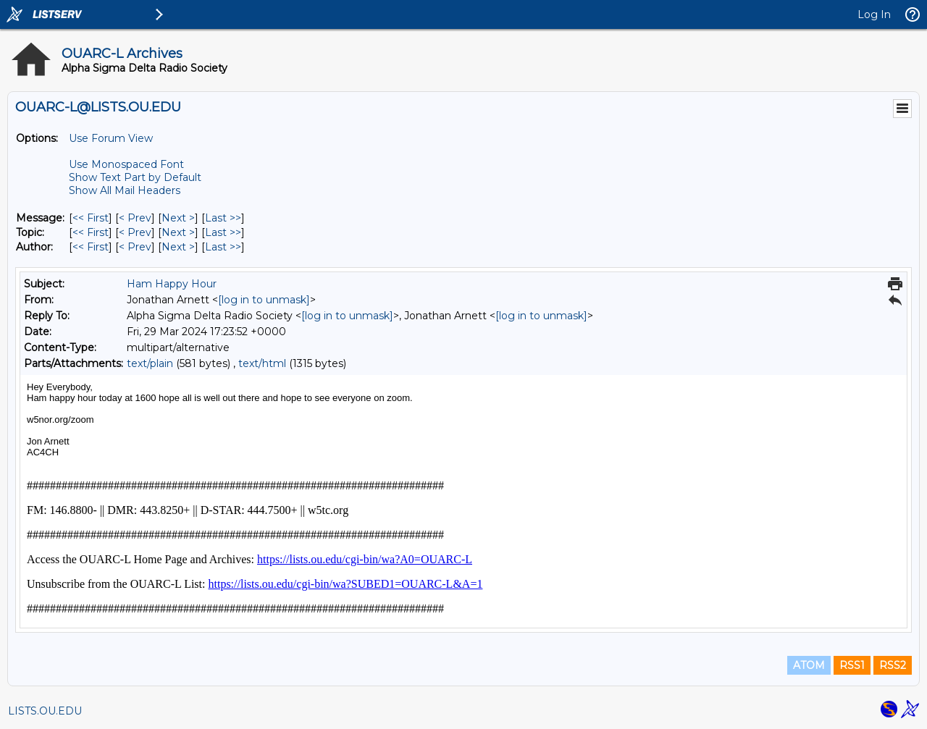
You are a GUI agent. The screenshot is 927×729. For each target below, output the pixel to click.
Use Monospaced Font (126, 164)
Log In (874, 14)
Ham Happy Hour (172, 283)
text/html (262, 363)
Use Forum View (111, 138)
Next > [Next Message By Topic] (178, 232)
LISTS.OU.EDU (45, 710)
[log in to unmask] (264, 299)
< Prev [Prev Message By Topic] (135, 232)
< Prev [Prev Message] (135, 217)
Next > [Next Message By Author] (178, 246)
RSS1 (852, 665)
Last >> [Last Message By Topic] (223, 232)
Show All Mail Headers (124, 190)
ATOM (809, 665)
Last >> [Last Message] (223, 217)
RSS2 (892, 665)
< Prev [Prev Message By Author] (135, 246)
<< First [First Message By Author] (90, 246)
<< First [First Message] (90, 217)
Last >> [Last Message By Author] (223, 246)
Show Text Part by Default (135, 177)
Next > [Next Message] (178, 217)
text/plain (150, 363)
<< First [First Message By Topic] (90, 232)
